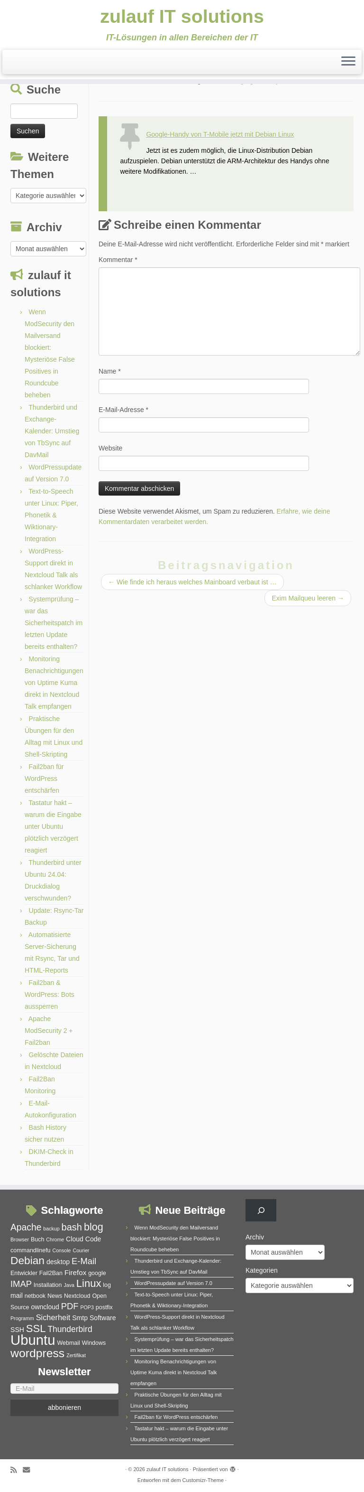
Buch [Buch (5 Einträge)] (37, 1239)
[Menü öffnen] (348, 63)
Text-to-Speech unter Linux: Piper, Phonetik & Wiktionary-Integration (51, 515)
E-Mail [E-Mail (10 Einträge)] (84, 1261)
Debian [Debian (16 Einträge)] (27, 1260)
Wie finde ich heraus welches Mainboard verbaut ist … (192, 582)
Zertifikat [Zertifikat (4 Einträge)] (76, 1355)
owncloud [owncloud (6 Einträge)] (45, 1307)
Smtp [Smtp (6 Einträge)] (80, 1318)
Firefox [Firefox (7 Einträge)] (75, 1272)
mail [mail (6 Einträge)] (16, 1295)
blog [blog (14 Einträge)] (93, 1227)
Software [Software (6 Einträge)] (103, 1318)
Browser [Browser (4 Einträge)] (19, 1239)
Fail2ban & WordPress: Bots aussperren (49, 994)
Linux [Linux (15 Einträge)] (88, 1283)
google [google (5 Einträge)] (97, 1273)
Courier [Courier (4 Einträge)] (81, 1250)
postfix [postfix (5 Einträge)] (104, 1307)
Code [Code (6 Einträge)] (93, 1239)
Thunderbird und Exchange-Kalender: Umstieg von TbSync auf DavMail (52, 431)
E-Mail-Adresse (123, 409)
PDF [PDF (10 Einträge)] (70, 1306)
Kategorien (262, 1270)
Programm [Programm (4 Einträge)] (22, 1318)
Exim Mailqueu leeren (308, 598)
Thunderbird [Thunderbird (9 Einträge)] (69, 1329)
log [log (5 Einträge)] (107, 1285)
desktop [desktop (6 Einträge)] (58, 1262)
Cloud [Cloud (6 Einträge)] (74, 1239)
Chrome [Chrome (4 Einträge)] (55, 1239)
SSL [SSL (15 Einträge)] (36, 1328)
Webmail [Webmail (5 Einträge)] (68, 1343)
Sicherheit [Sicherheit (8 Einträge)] (53, 1317)
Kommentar (118, 259)
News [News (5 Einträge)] (54, 1296)
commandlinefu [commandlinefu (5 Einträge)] (30, 1250)
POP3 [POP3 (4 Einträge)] (86, 1307)
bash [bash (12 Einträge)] (72, 1227)
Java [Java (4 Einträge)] (69, 1285)
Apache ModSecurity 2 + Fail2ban (49, 1030)
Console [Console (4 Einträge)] (61, 1250)
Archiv (255, 1237)
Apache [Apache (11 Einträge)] (25, 1227)
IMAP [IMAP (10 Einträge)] (21, 1284)
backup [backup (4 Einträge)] (51, 1228)
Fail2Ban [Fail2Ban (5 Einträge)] (51, 1273)
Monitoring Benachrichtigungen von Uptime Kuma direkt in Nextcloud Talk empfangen (54, 682)
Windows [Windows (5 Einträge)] (94, 1343)
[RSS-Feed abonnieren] (16, 1470)
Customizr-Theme (203, 1480)
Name (110, 371)
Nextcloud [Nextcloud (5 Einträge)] (77, 1296)
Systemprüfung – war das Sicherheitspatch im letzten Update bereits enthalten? (53, 622)
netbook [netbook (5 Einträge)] (35, 1296)
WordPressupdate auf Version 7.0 (173, 1283)
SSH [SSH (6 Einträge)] (17, 1329)
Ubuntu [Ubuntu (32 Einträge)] (32, 1340)
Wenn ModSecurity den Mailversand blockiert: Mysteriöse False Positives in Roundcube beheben (175, 1238)
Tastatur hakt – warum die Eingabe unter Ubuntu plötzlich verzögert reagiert (53, 826)
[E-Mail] (64, 1388)
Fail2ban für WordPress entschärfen (44, 778)
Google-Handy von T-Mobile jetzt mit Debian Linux (220, 134)
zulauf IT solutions (182, 16)
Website (110, 448)
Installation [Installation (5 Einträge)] (48, 1285)
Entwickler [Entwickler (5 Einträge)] (23, 1273)
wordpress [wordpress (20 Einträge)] (37, 1353)
